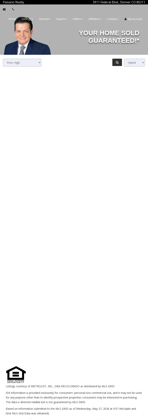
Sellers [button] (78, 19)
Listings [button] (27, 19)
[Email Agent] (6, 9)
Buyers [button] (61, 19)
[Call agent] (24, 2)
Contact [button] (113, 19)
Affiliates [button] (94, 19)
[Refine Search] (117, 62)
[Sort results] (22, 63)
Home (12, 19)
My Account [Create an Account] (133, 19)
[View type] (134, 63)
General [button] (44, 19)
